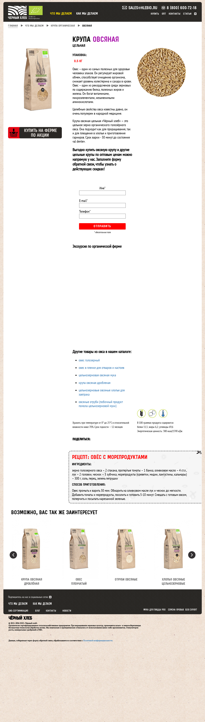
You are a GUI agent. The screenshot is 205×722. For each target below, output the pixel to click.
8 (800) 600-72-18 (179, 8)
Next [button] (192, 555)
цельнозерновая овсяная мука (97, 375)
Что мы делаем (61, 14)
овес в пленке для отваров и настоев (101, 367)
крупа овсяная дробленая (94, 382)
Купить (155, 13)
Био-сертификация (18, 610)
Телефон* (84, 211)
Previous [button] (13, 555)
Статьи (187, 13)
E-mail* (83, 201)
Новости (66, 610)
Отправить (102, 226)
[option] (31, 554)
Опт (164, 13)
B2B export (191, 609)
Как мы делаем (87, 14)
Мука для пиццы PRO (154, 609)
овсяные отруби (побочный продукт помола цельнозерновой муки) (101, 404)
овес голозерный (89, 360)
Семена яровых (176, 609)
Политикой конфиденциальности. (98, 640)
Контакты (174, 13)
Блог (37, 610)
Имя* (102, 188)
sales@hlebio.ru (139, 8)
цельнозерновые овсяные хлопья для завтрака (102, 392)
